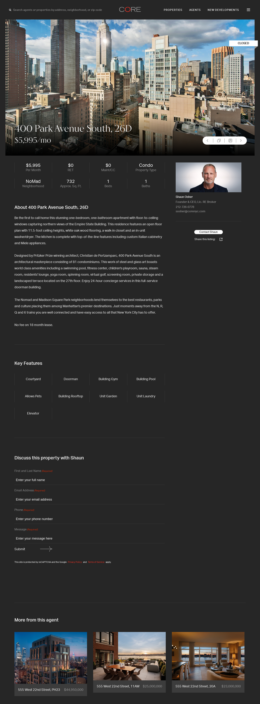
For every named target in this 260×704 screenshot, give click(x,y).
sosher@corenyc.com (190, 211)
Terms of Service (96, 562)
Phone (24, 510)
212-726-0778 (185, 207)
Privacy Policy (75, 562)
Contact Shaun (208, 232)
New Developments (223, 10)
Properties (173, 10)
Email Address (29, 491)
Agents (195, 10)
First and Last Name (33, 471)
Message (26, 530)
